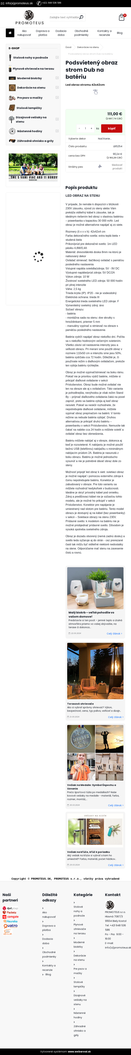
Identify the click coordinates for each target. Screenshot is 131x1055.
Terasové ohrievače (80, 703)
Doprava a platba (42, 33)
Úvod (68, 47)
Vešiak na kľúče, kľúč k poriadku (88, 852)
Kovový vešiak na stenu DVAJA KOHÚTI (42, 246)
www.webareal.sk (79, 1051)
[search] (81, 17)
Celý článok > (114, 633)
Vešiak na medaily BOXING (39, 281)
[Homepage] (10, 33)
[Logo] (29, 17)
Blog (119, 33)
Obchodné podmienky (81, 33)
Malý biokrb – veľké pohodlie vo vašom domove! (91, 615)
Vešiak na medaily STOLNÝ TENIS (39, 210)
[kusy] (85, 128)
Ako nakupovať (24, 33)
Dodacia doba (61, 33)
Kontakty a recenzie (105, 33)
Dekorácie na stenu (88, 47)
